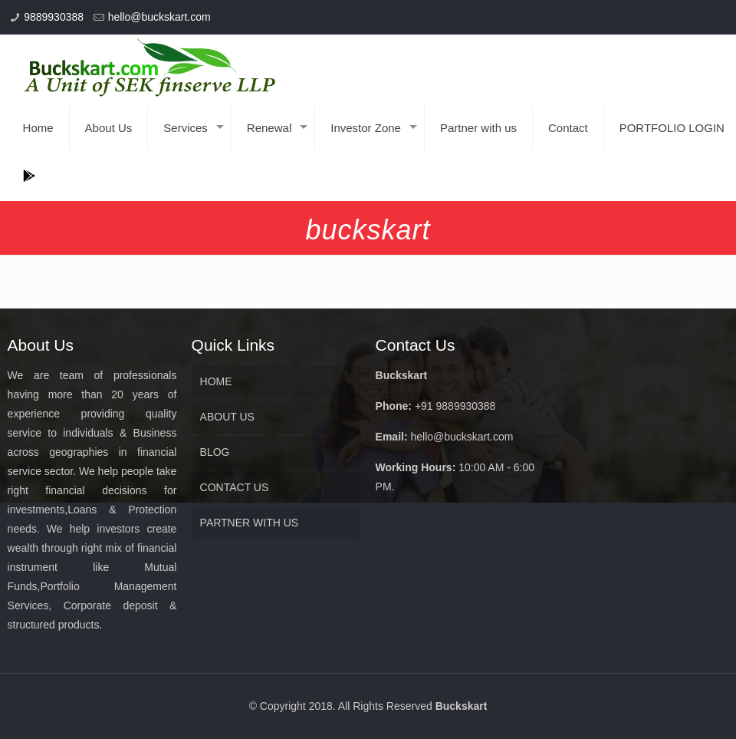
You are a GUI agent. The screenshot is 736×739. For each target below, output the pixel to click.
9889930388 (54, 17)
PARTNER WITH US (249, 522)
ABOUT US (227, 417)
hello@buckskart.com (159, 17)
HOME (216, 381)
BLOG (215, 452)
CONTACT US (234, 487)
